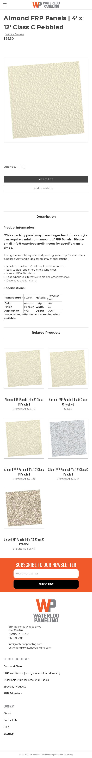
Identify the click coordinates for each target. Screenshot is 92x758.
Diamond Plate (13, 666)
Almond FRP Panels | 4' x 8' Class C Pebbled (24, 401)
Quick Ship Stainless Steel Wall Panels (26, 679)
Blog (6, 727)
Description (46, 217)
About (7, 713)
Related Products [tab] (46, 333)
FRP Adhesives (13, 693)
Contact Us (10, 720)
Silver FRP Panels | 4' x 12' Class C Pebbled (68, 471)
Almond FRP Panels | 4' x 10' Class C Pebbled (24, 471)
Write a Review (14, 34)
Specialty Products (15, 686)
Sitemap (9, 733)
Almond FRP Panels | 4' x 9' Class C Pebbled (68, 401)
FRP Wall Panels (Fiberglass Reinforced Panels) (32, 673)
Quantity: (10, 166)
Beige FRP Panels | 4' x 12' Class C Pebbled (24, 541)
